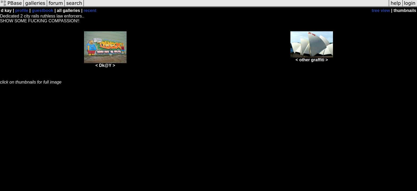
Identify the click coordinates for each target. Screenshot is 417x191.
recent (90, 10)
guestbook (42, 10)
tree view (381, 10)
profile (21, 10)
